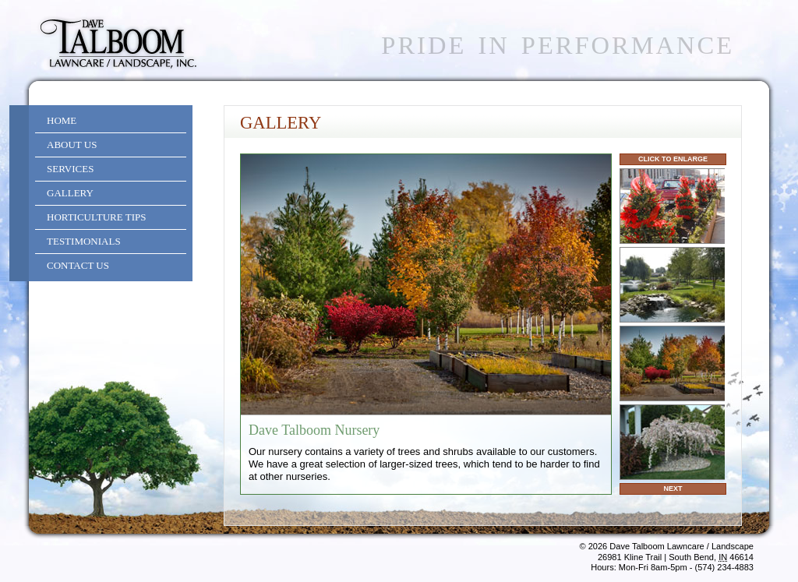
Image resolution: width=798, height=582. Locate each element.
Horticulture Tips (96, 217)
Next (672, 488)
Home (61, 120)
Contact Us (78, 265)
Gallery (70, 193)
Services (70, 169)
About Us (72, 144)
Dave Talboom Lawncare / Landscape (681, 546)
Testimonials (84, 241)
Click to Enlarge (673, 159)
